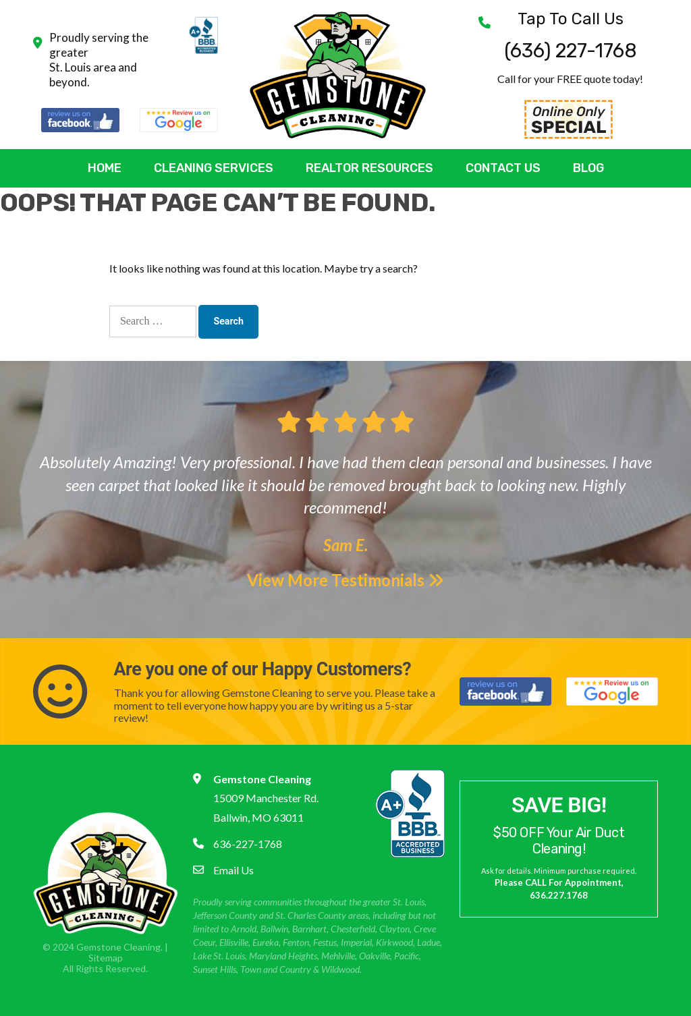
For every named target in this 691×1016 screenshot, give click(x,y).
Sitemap (105, 957)
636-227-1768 (247, 843)
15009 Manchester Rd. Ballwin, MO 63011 (266, 798)
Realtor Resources (369, 168)
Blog (588, 168)
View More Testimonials (345, 580)
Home (104, 168)
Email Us (233, 870)
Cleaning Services (213, 168)
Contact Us (503, 168)
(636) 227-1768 (570, 36)
